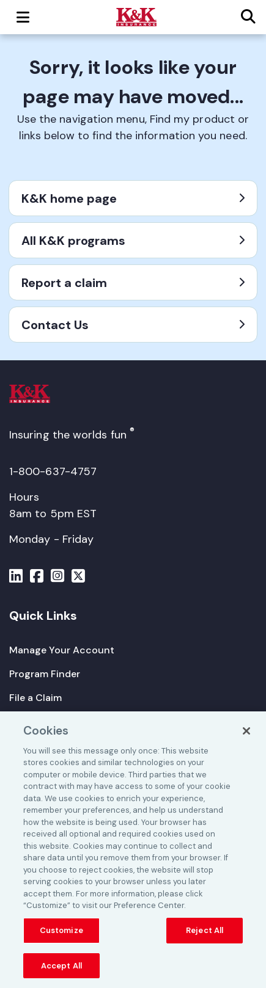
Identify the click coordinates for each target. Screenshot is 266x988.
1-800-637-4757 (53, 471)
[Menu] (16, 577)
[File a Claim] (35, 697)
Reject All (204, 933)
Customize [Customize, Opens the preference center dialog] (61, 933)
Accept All (61, 969)
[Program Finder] (44, 673)
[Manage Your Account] (61, 650)
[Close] (246, 734)
